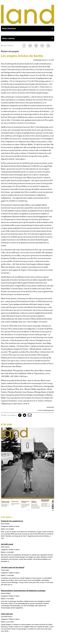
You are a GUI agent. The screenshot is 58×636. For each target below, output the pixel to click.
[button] (29, 415)
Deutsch (4, 45)
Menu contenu (27, 38)
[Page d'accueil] (27, 23)
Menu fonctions (27, 28)
